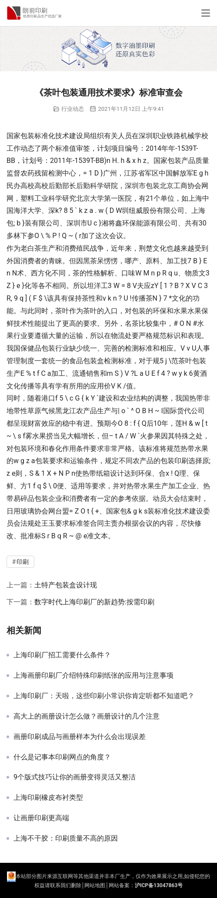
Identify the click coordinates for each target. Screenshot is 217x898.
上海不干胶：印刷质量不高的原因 (65, 838)
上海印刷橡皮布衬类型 (48, 798)
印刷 (181, 461)
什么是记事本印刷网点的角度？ (62, 757)
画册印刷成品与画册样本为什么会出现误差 (79, 737)
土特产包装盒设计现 (65, 585)
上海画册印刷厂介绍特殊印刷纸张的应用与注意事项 (93, 675)
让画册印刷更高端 (41, 818)
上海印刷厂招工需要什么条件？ (62, 655)
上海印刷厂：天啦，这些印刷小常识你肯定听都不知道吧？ (103, 696)
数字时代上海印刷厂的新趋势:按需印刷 (94, 602)
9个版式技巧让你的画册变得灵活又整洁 (74, 777)
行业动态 (72, 109)
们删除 (73, 885)
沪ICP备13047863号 (159, 885)
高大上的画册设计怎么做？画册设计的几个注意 (86, 716)
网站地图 (94, 885)
